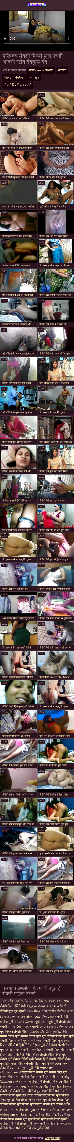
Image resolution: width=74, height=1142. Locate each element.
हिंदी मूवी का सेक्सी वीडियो (40, 1055)
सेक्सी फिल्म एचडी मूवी (34, 1100)
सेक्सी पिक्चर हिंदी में (33, 1049)
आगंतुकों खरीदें (52, 1138)
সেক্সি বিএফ (13, 1049)
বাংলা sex (33, 1016)
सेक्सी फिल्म (37, 4)
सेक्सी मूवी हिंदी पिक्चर (51, 1123)
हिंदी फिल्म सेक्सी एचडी (13, 1086)
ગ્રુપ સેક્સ (63, 1001)
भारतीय (62, 70)
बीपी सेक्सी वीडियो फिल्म (21, 1077)
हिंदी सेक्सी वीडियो (54, 1059)
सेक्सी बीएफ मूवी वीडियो (35, 1128)
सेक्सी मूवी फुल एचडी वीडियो (25, 1095)
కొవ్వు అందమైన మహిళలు (43, 1006)
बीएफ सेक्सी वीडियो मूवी (32, 1063)
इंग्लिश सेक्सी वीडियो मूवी (27, 1082)
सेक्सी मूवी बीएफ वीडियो (57, 1082)
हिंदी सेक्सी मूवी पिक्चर (55, 1095)
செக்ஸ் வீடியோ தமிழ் (46, 1032)
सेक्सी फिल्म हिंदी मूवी (13, 1006)
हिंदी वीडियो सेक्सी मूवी (35, 1072)
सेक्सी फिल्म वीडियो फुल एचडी (30, 1091)
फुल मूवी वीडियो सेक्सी (49, 1036)
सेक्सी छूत (33, 78)
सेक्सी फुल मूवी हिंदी (27, 1068)
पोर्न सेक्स (52, 1045)
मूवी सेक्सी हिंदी (62, 1022)
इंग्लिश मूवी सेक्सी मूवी (21, 1104)
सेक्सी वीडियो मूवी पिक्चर (28, 1059)
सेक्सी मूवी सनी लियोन (50, 1077)
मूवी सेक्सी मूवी (44, 1022)
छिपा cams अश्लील (41, 70)
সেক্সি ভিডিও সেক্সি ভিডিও (56, 1026)
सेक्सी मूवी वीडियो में (11, 1026)
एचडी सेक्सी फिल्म (47, 1041)
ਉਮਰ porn (55, 1063)
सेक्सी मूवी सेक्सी (25, 1041)
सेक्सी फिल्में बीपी (56, 1049)
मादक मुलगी (31, 1026)
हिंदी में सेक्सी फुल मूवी (32, 1045)
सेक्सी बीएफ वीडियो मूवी (42, 1086)
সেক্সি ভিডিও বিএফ (42, 1001)
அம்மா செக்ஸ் (24, 1022)
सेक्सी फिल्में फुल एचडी (17, 85)
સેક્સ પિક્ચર (35, 1011)
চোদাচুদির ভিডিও (55, 1011)
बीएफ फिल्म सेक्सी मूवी (13, 1119)
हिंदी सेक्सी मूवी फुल (25, 1123)
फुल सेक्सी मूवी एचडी (40, 1119)
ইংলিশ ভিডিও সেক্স (53, 1110)
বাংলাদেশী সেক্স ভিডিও (15, 1001)
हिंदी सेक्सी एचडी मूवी (58, 1115)
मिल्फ (7, 78)
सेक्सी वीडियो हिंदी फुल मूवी (24, 1110)
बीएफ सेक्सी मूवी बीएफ (49, 1104)
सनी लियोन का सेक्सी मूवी (30, 1115)
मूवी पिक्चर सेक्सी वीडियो (15, 1032)
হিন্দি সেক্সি (48, 1016)
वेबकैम (19, 78)
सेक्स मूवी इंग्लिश (10, 1100)
